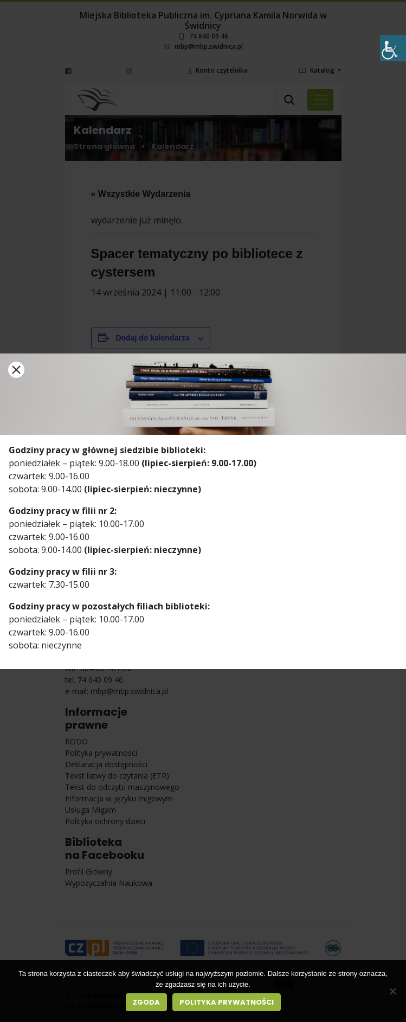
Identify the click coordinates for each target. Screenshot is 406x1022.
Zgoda (146, 1002)
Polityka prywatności (226, 1002)
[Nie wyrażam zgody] (392, 991)
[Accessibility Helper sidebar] (393, 48)
